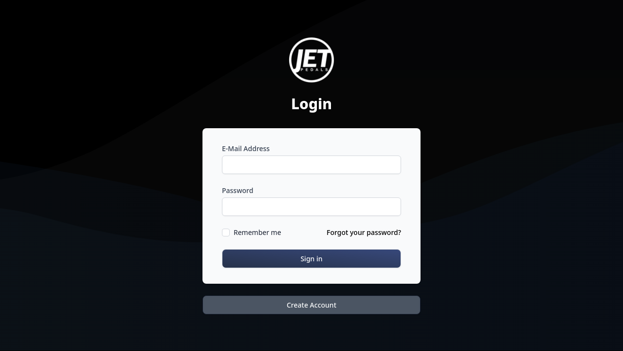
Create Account (311, 305)
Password (237, 190)
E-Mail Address (246, 148)
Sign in (311, 258)
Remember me (257, 232)
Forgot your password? (364, 232)
